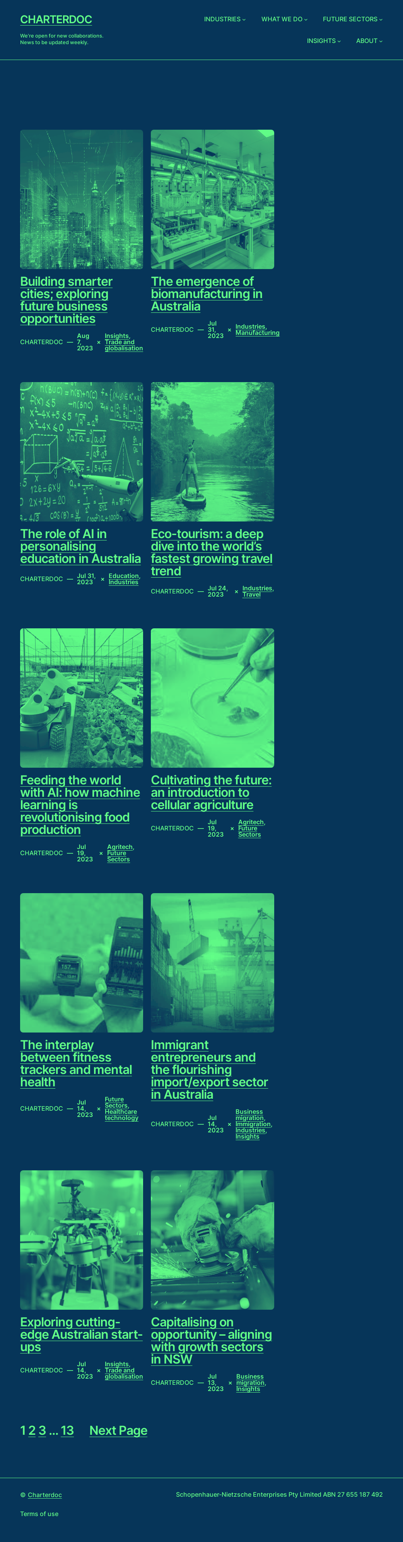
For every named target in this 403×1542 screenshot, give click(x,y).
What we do (281, 19)
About (366, 41)
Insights (321, 41)
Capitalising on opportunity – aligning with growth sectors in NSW (211, 1340)
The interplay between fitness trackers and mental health (76, 1063)
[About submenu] (381, 41)
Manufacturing (258, 332)
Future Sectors (118, 856)
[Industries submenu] (244, 19)
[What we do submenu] (306, 19)
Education (124, 576)
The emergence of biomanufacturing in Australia (207, 293)
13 (67, 1430)
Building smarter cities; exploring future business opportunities (66, 300)
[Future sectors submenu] (381, 19)
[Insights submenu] (339, 41)
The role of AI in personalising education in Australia (80, 546)
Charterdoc (56, 19)
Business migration (250, 1115)
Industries (222, 19)
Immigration (253, 1124)
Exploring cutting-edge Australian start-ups (81, 1334)
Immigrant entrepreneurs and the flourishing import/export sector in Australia (209, 1070)
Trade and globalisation (124, 345)
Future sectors (350, 19)
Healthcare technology (121, 1115)
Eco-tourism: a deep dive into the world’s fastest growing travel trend (211, 552)
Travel (251, 594)
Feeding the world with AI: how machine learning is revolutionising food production (80, 805)
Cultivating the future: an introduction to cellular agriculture (211, 792)
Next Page (118, 1430)
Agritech (120, 847)
